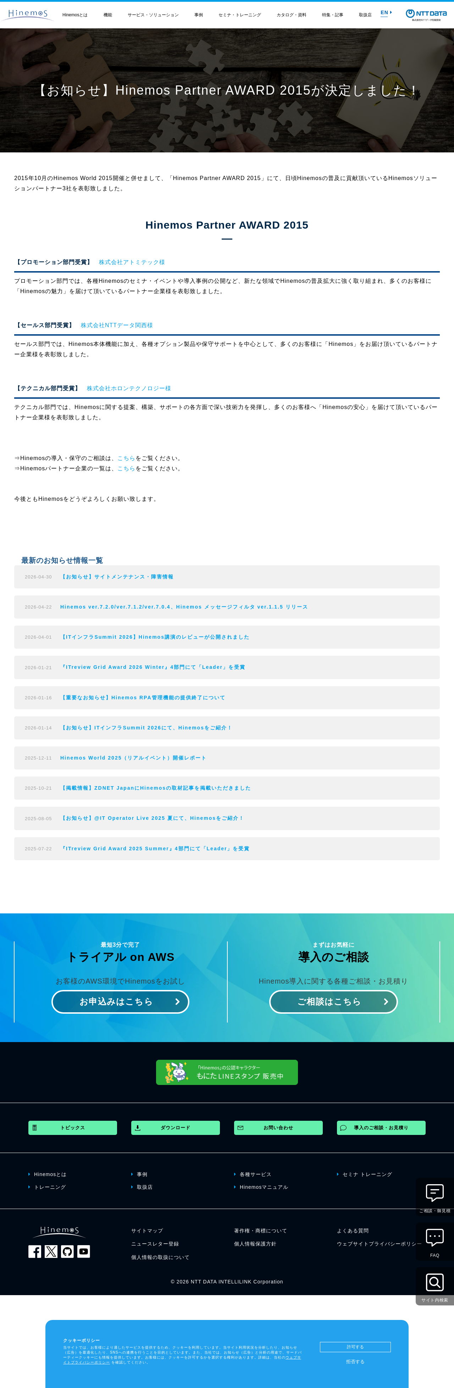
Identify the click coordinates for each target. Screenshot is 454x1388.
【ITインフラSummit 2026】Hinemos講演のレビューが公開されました (155, 637)
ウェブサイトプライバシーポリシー (379, 1244)
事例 (198, 14)
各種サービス (253, 1174)
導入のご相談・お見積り (381, 1127)
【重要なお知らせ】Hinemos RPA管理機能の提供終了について (143, 697)
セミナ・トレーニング (239, 14)
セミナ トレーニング (364, 1174)
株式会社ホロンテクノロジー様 (129, 388)
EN (386, 12)
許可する (355, 1346)
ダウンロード (175, 1127)
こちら (126, 458)
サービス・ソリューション (153, 14)
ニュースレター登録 (155, 1244)
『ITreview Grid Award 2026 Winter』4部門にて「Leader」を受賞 (152, 667)
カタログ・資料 (291, 14)
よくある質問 (353, 1230)
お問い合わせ (278, 1127)
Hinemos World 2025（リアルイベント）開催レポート (133, 758)
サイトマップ (147, 1230)
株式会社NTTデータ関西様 (117, 325)
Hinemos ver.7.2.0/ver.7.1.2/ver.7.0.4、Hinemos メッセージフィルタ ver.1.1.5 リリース (184, 607)
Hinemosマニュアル (261, 1186)
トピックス (72, 1127)
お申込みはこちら (116, 1001)
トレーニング (47, 1186)
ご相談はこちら (329, 1001)
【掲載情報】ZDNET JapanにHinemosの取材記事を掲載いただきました (155, 788)
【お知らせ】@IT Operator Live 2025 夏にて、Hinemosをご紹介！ (152, 818)
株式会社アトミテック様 (132, 262)
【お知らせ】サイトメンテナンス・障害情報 (117, 577)
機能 (108, 14)
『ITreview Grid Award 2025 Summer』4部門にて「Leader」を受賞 (155, 848)
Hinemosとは (75, 14)
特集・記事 (332, 14)
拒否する (355, 1361)
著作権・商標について (260, 1230)
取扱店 (365, 14)
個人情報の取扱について (160, 1257)
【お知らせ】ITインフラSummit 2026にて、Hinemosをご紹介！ (146, 728)
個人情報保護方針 (255, 1244)
